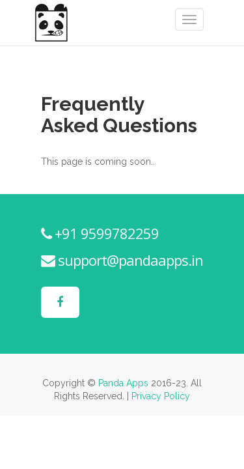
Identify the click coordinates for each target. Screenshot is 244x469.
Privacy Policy (160, 396)
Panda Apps (123, 383)
